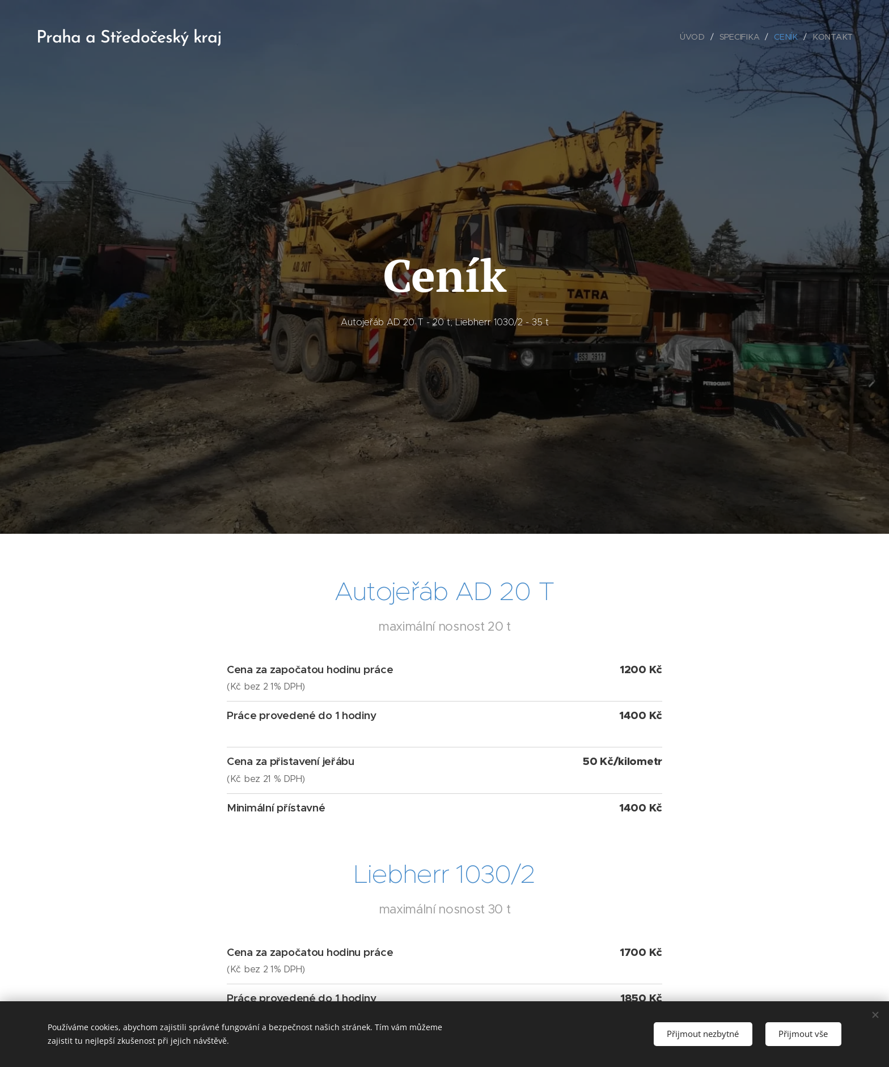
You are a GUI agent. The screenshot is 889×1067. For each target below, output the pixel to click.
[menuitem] (697, 37)
